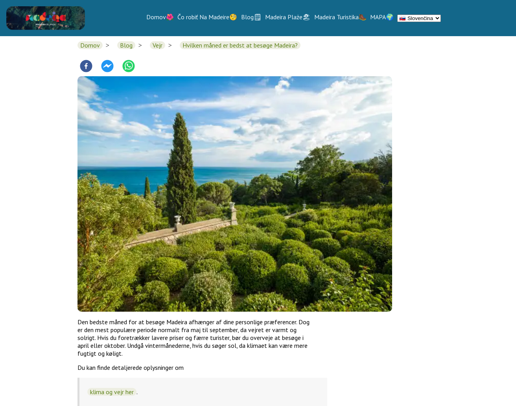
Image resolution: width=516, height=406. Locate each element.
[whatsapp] (128, 67)
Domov (90, 45)
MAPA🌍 (382, 17)
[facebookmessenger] (107, 67)
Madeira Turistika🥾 (340, 17)
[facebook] (86, 67)
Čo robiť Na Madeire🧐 (207, 17)
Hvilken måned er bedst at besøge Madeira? (240, 45)
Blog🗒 (251, 17)
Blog (126, 45)
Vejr (157, 45)
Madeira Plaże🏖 (287, 17)
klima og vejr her (112, 392)
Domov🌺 (160, 17)
